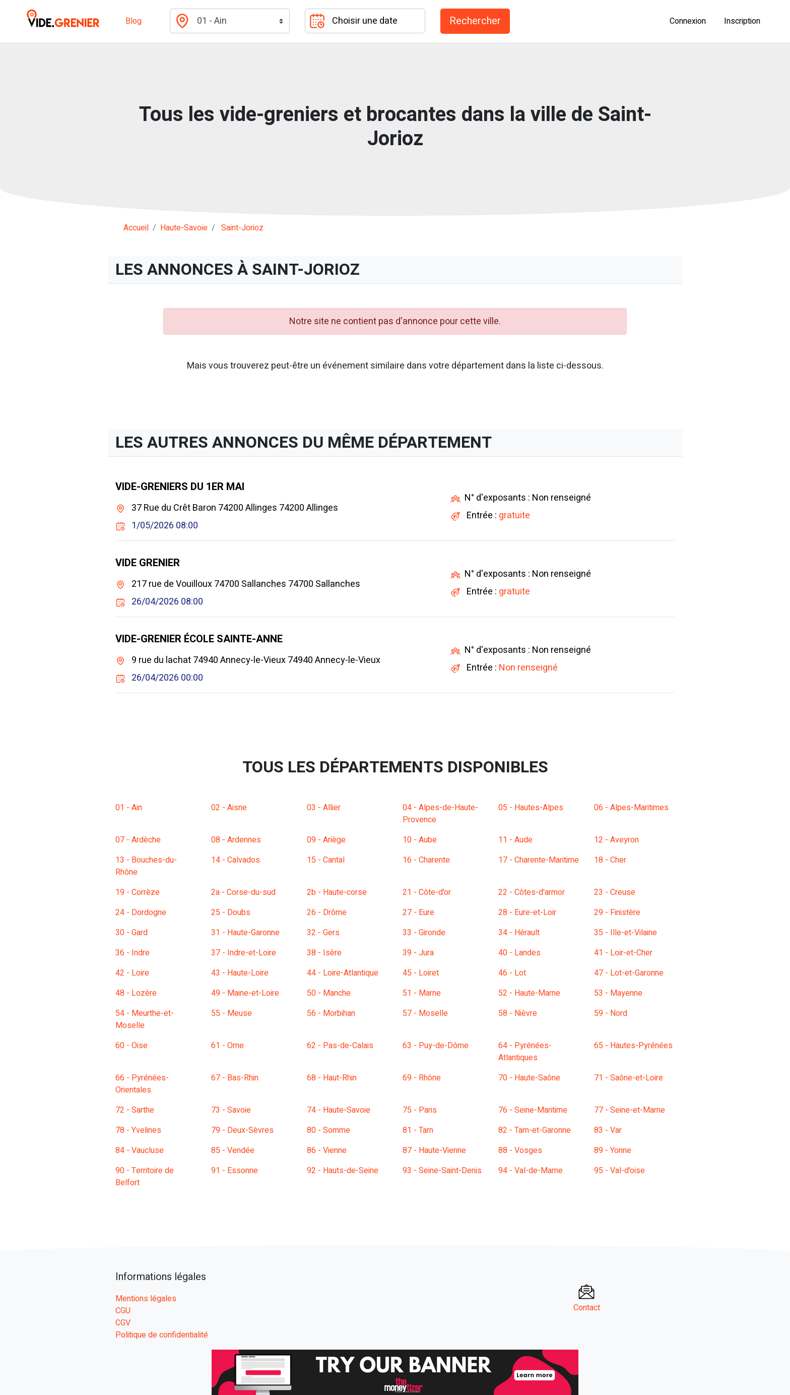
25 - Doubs (230, 912)
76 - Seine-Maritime (532, 1110)
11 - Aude (515, 840)
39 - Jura (418, 953)
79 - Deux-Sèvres (242, 1130)
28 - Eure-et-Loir (527, 912)
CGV (122, 1323)
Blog (133, 21)
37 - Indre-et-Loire (243, 953)
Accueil (136, 228)
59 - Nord (610, 1013)
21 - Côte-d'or (427, 892)
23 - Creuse (614, 892)
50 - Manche (329, 993)
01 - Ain (128, 808)
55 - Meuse (231, 1013)
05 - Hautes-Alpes (530, 808)
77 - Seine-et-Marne (629, 1110)
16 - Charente (426, 860)
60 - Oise (131, 1046)
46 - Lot (512, 973)
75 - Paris (420, 1110)
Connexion (688, 21)
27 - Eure (418, 912)
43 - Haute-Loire (240, 973)
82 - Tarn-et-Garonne (534, 1130)
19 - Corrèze (137, 892)
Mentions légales (145, 1299)
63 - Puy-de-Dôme (436, 1046)
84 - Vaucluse (139, 1150)
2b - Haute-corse (337, 892)
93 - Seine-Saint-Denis (442, 1171)
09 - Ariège (326, 840)
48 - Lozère (136, 993)
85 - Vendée (232, 1150)
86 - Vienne (327, 1150)
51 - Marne (422, 993)
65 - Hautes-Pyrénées (633, 1046)
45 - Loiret (421, 973)
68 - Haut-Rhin (332, 1078)
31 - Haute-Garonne (245, 933)
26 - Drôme (327, 912)
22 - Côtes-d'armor (531, 892)
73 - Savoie (231, 1110)
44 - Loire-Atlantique (342, 973)
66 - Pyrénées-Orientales (142, 1084)
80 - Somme (328, 1130)
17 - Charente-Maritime (538, 860)
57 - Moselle (425, 1013)
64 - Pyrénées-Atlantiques (525, 1052)
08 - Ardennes (236, 840)
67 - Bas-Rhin (234, 1078)
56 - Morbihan (331, 1013)
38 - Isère (324, 953)
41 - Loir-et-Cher (623, 953)
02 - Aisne (229, 808)
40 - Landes (519, 953)
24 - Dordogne (140, 912)
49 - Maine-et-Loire (245, 993)
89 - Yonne (612, 1150)
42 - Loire (132, 973)
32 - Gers (323, 933)
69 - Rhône (422, 1078)
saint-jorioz (242, 228)
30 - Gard (131, 933)
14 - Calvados (235, 860)
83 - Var (608, 1130)
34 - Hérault (519, 933)
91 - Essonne (234, 1171)
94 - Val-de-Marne (530, 1171)
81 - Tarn (418, 1130)
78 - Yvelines (138, 1130)
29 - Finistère (617, 912)
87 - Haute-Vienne (434, 1150)
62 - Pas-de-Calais (340, 1046)
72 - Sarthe (134, 1110)
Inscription (742, 21)
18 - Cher (610, 860)
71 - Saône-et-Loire (628, 1078)
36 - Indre (132, 953)
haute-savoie (184, 228)
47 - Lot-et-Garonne (629, 973)
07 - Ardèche (138, 840)
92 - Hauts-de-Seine (342, 1171)
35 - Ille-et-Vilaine (625, 933)
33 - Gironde (424, 933)
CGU (122, 1311)
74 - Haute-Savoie (338, 1110)
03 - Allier (324, 808)
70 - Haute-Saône (529, 1078)
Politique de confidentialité (161, 1335)
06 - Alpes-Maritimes (631, 808)
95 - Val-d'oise (619, 1171)
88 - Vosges (520, 1150)
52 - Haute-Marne (529, 993)
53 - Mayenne (618, 993)
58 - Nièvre (517, 1013)
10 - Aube (420, 840)
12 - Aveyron (616, 840)
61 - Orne (227, 1046)
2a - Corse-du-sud (243, 892)
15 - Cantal (326, 860)
